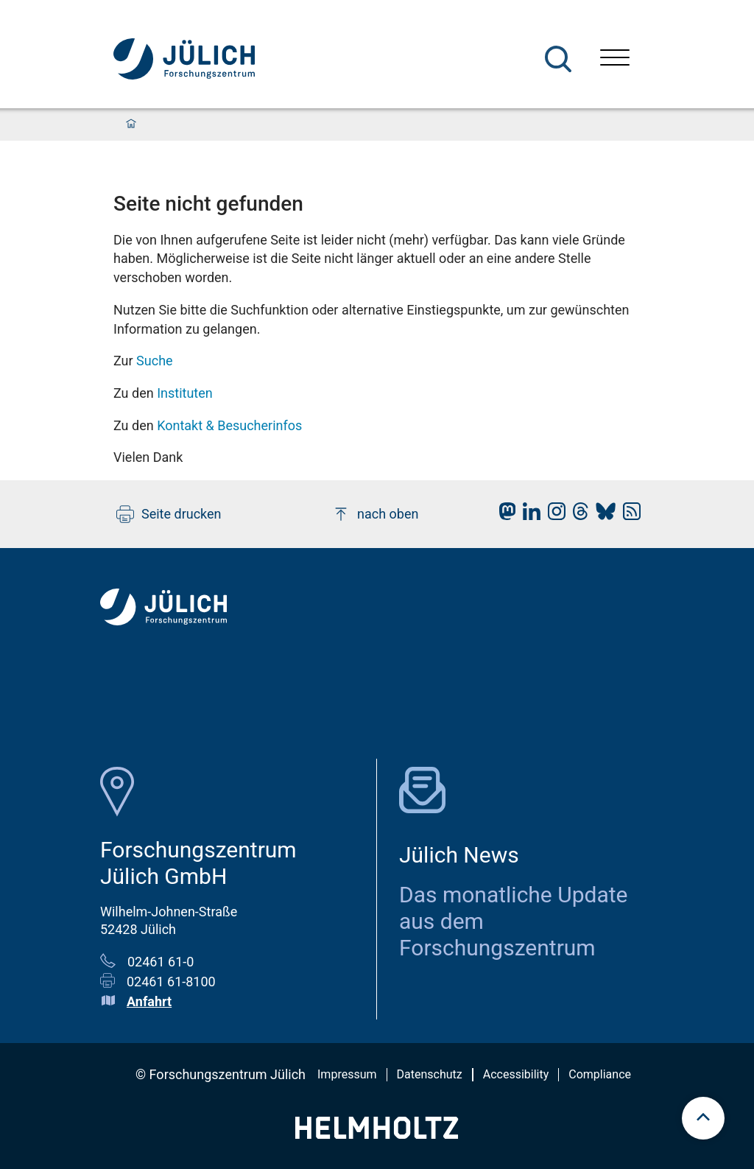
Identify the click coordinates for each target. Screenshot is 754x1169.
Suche (154, 360)
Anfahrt (149, 1001)
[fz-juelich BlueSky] (602, 515)
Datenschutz (429, 1074)
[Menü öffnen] (615, 59)
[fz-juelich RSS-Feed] (628, 515)
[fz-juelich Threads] (577, 515)
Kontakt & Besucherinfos (229, 425)
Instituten (185, 393)
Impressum (347, 1074)
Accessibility (516, 1074)
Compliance (599, 1074)
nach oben (375, 514)
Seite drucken (169, 514)
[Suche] (558, 59)
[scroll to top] (703, 1118)
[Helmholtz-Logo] (376, 1134)
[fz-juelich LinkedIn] (527, 515)
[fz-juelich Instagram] (553, 515)
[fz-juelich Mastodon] (503, 515)
